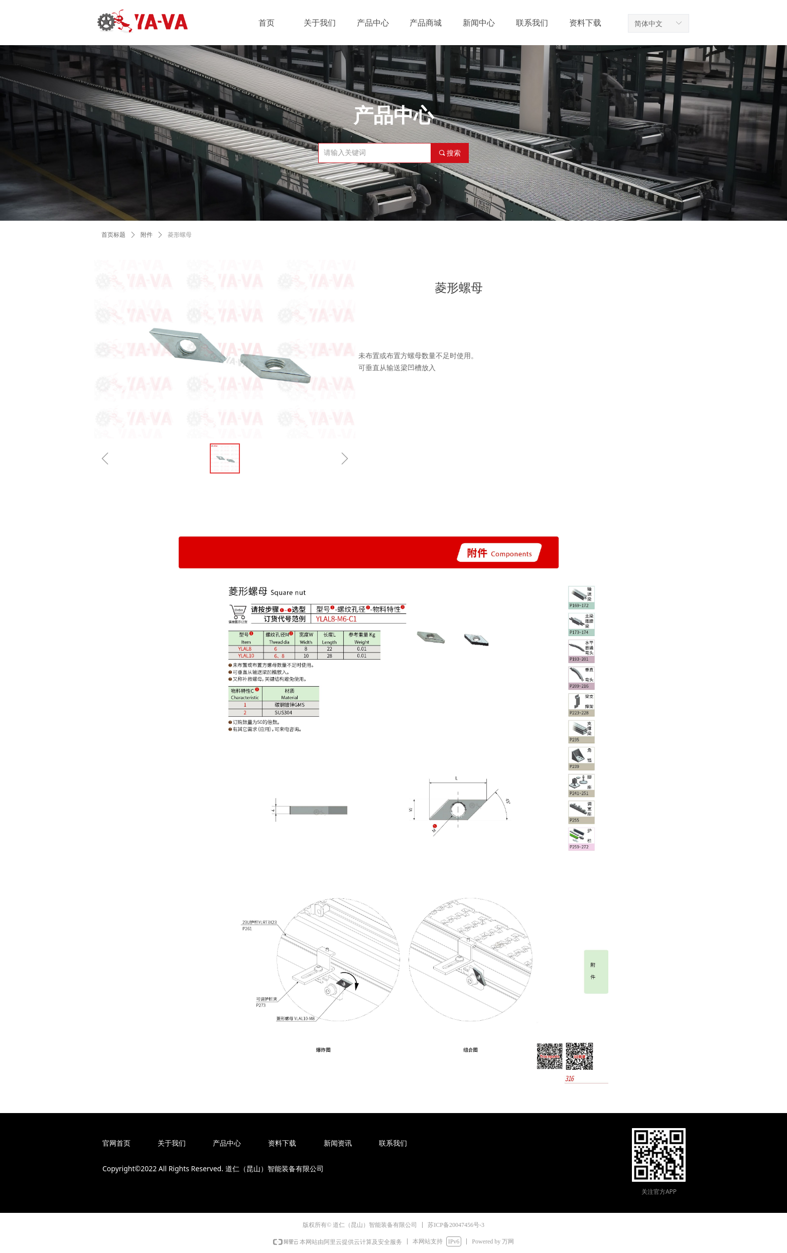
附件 (147, 234)
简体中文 (648, 23)
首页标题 (113, 234)
